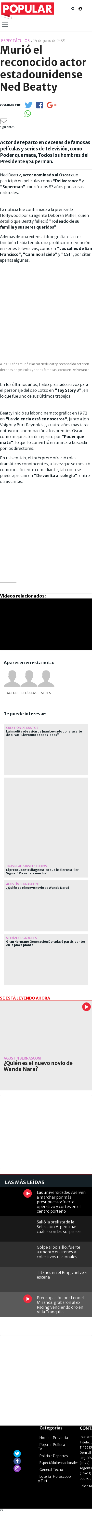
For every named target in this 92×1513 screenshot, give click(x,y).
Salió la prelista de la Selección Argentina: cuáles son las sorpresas (59, 1227)
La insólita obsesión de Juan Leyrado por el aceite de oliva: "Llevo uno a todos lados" (44, 733)
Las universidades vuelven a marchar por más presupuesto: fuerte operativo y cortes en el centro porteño (61, 1202)
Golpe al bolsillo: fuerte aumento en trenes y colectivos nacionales (58, 1252)
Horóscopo (62, 1476)
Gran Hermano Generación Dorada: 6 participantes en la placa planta (46, 943)
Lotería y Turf (44, 1478)
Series (46, 693)
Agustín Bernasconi (22, 884)
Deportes (60, 1456)
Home (44, 1438)
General (45, 1469)
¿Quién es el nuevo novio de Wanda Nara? (37, 888)
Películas (29, 693)
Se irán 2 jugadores (21, 938)
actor (12, 693)
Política (59, 1444)
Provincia (60, 1438)
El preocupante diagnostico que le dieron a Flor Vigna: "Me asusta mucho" (42, 871)
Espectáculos (50, 1463)
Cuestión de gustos (22, 728)
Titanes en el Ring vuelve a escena (62, 1275)
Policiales (46, 1456)
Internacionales (66, 1463)
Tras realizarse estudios (26, 866)
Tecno (58, 1469)
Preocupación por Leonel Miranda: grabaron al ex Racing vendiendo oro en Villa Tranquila (60, 1304)
